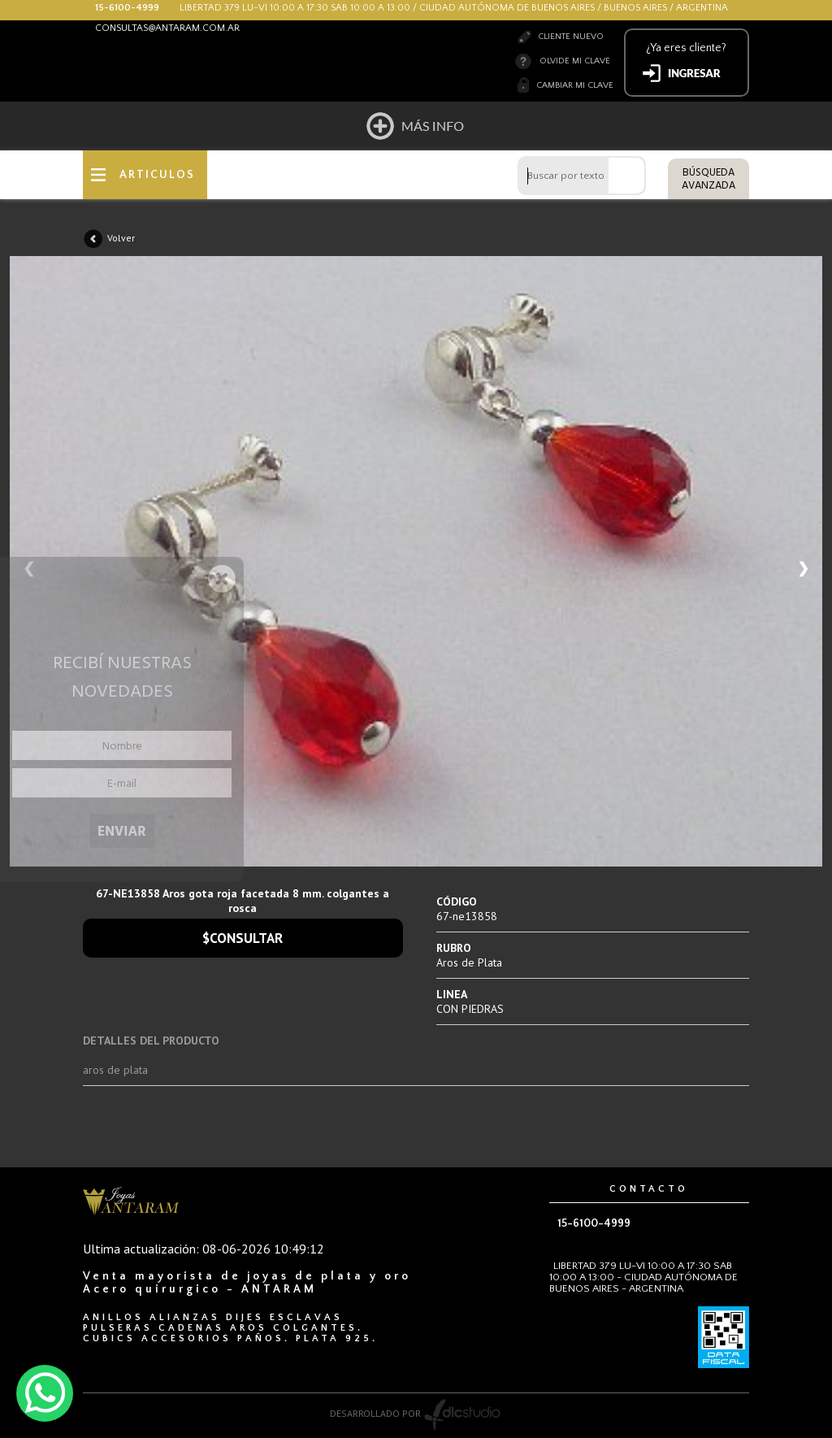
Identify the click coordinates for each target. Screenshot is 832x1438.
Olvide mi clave (575, 61)
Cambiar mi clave (574, 85)
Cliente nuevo (571, 36)
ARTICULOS (157, 174)
